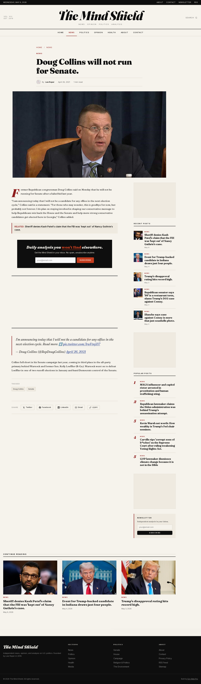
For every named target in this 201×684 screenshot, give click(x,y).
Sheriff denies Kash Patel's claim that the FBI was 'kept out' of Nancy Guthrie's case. (159, 239)
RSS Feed (163, 662)
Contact (170, 2)
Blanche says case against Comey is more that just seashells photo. (159, 317)
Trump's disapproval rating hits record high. (158, 278)
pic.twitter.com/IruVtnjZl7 (81, 344)
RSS (196, 2)
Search (191, 18)
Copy (93, 407)
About (160, 2)
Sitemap (162, 666)
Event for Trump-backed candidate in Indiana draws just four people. (159, 260)
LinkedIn (63, 407)
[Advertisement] (65, 301)
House (116, 654)
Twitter (27, 407)
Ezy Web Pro (193, 679)
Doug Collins (18, 389)
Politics (84, 32)
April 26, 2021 (76, 352)
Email (79, 407)
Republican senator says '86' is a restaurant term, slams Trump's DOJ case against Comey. (159, 297)
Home (61, 32)
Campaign (118, 658)
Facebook (45, 407)
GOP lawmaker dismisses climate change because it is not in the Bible (157, 461)
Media (71, 666)
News (72, 32)
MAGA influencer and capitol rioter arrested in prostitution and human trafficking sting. (157, 389)
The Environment (121, 666)
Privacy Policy (165, 658)
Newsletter (185, 2)
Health (112, 32)
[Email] (55, 260)
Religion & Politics (121, 662)
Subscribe (85, 260)
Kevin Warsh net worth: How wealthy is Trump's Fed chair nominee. (157, 426)
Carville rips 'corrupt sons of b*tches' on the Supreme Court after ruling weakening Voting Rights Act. (157, 444)
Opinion (98, 32)
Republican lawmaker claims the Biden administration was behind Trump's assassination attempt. (157, 408)
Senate (31, 389)
